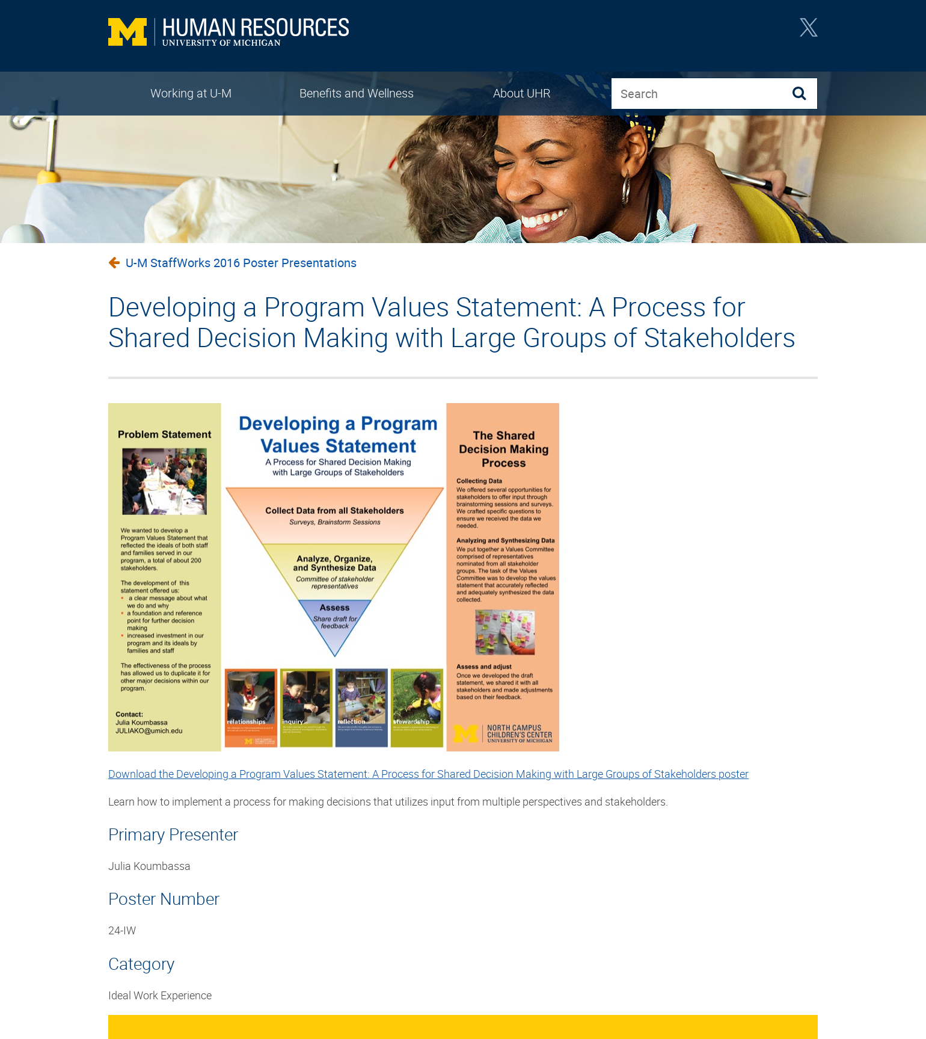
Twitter (809, 31)
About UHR (522, 93)
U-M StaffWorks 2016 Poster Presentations (241, 262)
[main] (463, 629)
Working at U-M (191, 93)
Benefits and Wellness (356, 93)
